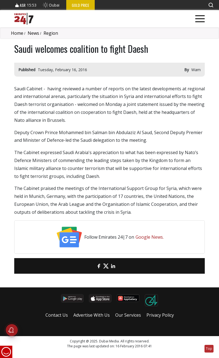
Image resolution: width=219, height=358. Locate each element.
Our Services (128, 315)
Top (209, 348)
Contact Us (56, 315)
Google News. (150, 237)
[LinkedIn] (113, 266)
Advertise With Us (91, 315)
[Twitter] (106, 266)
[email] (91, 266)
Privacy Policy (160, 315)
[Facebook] (98, 266)
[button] (211, 5)
